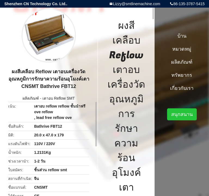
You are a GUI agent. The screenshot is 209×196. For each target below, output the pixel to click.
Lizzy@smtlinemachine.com (136, 4)
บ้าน (181, 36)
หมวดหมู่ (181, 49)
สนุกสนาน (182, 114)
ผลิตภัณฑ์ (31, 98)
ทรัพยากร (181, 75)
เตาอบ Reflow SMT (58, 98)
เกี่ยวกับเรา (181, 88)
